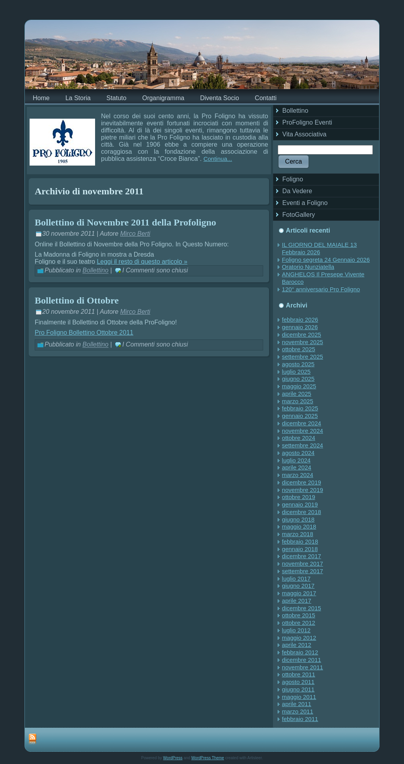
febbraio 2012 (300, 652)
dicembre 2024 (301, 423)
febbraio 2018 (300, 541)
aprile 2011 (296, 704)
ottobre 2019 (298, 497)
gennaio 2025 (300, 415)
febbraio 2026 (300, 319)
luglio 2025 (296, 371)
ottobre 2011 (298, 674)
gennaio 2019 (300, 504)
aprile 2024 (296, 467)
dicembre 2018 (301, 512)
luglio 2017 (296, 578)
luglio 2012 (296, 630)
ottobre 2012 (298, 622)
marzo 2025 (297, 401)
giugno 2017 (298, 585)
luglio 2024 (296, 460)
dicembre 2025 (301, 334)
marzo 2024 (297, 474)
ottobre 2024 (298, 437)
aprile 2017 (296, 600)
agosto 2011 (298, 681)
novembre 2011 (302, 667)
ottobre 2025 (298, 349)
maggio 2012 (299, 637)
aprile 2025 (296, 393)
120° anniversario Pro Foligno (321, 289)
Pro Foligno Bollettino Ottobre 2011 (84, 332)
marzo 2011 (297, 711)
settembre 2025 (302, 356)
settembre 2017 (302, 571)
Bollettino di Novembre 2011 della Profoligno (125, 222)
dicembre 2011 (301, 659)
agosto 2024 (298, 452)
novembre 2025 (302, 342)
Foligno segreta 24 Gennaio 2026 (326, 259)
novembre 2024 (302, 430)
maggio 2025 (299, 386)
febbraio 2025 (300, 408)
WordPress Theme (207, 758)
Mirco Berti (135, 233)
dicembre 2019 (301, 482)
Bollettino (95, 270)
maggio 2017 (299, 593)
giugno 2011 (298, 689)
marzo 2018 (297, 534)
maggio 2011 (299, 696)
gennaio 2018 (300, 549)
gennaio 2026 (300, 327)
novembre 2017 (302, 563)
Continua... (218, 158)
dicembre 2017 (301, 556)
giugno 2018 (298, 519)
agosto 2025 (298, 364)
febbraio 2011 (300, 719)
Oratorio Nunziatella (308, 266)
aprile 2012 (296, 644)
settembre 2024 (302, 445)
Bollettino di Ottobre (77, 300)
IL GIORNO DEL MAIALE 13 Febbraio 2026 (319, 248)
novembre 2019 (302, 489)
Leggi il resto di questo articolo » (142, 261)
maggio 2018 (299, 526)
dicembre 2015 (301, 608)
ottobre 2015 (298, 615)
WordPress (172, 758)
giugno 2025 (298, 378)
